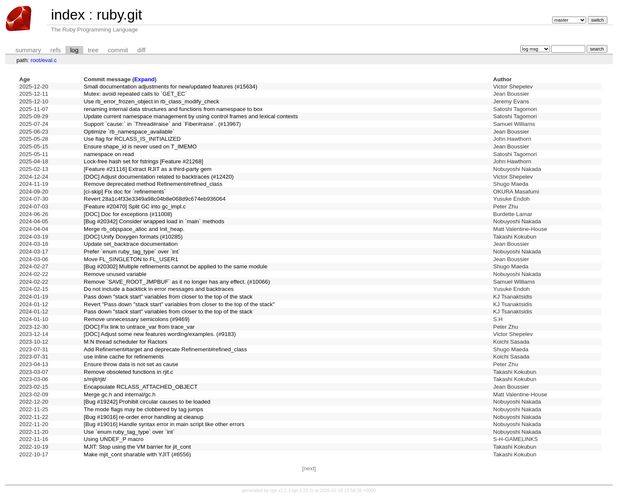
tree (93, 50)
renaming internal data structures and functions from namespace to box (173, 109)
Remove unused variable (115, 274)
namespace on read (109, 154)
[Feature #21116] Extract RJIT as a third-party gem (148, 169)
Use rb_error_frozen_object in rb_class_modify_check (151, 101)
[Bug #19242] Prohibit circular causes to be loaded (147, 401)
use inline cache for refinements (124, 356)
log (74, 50)
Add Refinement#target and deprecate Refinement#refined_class (165, 349)
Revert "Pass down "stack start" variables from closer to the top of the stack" (179, 304)
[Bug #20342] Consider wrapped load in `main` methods (154, 221)
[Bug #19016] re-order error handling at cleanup (144, 417)
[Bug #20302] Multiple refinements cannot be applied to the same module (175, 266)
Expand (144, 79)
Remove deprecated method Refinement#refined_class (153, 184)
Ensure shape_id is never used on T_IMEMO (140, 146)
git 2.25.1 (302, 490)
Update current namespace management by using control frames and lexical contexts (191, 116)
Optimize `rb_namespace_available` (129, 131)
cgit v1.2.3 (280, 490)
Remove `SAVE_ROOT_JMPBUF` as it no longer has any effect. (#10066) (177, 282)
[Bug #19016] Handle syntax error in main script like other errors (164, 424)
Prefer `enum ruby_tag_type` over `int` (132, 251)
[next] (309, 468)
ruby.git (119, 15)
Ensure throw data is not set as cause (131, 364)
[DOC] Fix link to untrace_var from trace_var (139, 327)
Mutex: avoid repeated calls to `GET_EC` (135, 94)
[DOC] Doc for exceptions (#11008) (128, 214)
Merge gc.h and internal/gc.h (120, 394)
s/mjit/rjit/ (95, 379)
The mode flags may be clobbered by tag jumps (143, 409)
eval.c (49, 60)
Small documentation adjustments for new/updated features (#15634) (170, 86)
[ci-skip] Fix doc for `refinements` (125, 191)
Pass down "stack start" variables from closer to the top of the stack (168, 296)
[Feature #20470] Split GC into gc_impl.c (135, 206)
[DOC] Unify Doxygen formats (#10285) (133, 236)
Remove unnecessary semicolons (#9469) (137, 319)
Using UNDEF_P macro (113, 439)
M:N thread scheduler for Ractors (125, 342)
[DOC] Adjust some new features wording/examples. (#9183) (160, 334)
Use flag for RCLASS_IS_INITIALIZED (132, 139)
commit (118, 50)
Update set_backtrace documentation (131, 244)
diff (141, 50)
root (35, 60)
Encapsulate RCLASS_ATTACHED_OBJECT (141, 387)
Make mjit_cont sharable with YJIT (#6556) (137, 454)
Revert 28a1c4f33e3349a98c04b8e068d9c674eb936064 (155, 199)
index (68, 15)
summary (28, 50)
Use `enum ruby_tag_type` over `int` (129, 432)
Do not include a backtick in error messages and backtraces (159, 289)
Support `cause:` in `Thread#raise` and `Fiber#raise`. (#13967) (162, 124)
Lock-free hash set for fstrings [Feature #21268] (143, 161)
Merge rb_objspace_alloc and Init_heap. (134, 229)
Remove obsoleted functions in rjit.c (128, 372)
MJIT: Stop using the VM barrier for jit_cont (137, 447)
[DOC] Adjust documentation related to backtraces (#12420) (159, 177)
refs (56, 50)
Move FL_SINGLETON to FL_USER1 (131, 259)
